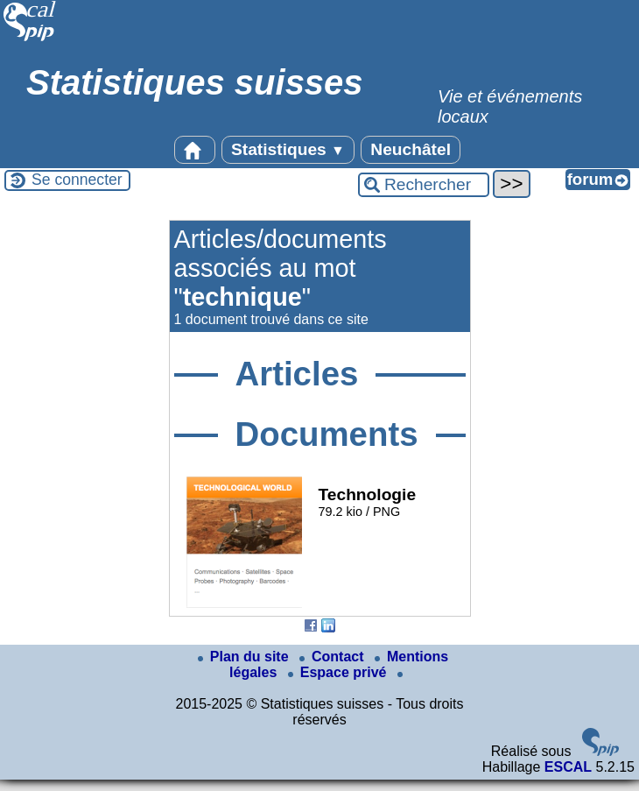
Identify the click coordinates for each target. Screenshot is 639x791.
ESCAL (568, 766)
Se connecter (77, 179)
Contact (333, 656)
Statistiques (288, 149)
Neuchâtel (410, 149)
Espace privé (339, 672)
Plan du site (245, 656)
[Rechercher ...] (423, 185)
